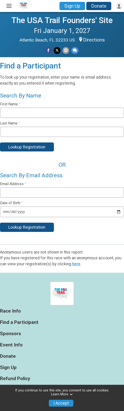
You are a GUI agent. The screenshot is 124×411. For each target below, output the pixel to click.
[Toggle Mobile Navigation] (9, 6)
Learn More (62, 394)
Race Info (10, 311)
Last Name (10, 123)
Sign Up (72, 6)
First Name (10, 104)
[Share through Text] (74, 50)
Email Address (13, 184)
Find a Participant (19, 322)
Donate (98, 6)
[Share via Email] (65, 50)
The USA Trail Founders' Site (62, 20)
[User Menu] (119, 6)
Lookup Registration (26, 147)
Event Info (11, 345)
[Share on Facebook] (48, 50)
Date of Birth (11, 203)
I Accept (61, 403)
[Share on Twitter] (57, 50)
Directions (94, 40)
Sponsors (10, 333)
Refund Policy (15, 378)
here (76, 264)
